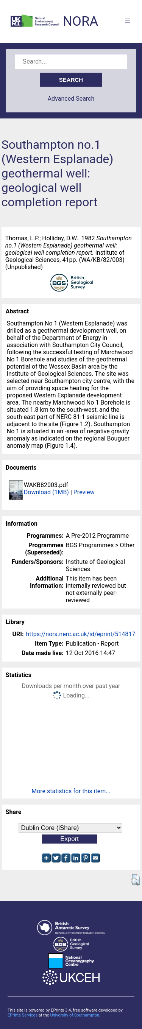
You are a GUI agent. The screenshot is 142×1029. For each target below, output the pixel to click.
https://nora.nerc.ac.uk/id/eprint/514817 (80, 634)
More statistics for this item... (71, 791)
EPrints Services (22, 1015)
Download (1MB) (46, 492)
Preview (84, 492)
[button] (135, 880)
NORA (80, 21)
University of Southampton (74, 1015)
